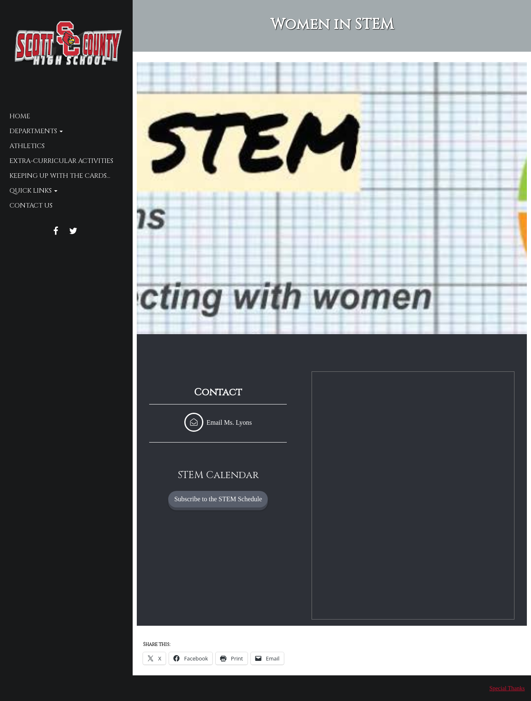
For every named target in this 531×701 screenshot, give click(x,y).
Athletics (27, 146)
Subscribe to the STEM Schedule (218, 498)
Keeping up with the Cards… (60, 175)
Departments (36, 131)
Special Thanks (507, 688)
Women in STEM (332, 24)
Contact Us (31, 205)
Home (20, 116)
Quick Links (33, 190)
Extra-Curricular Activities (61, 160)
